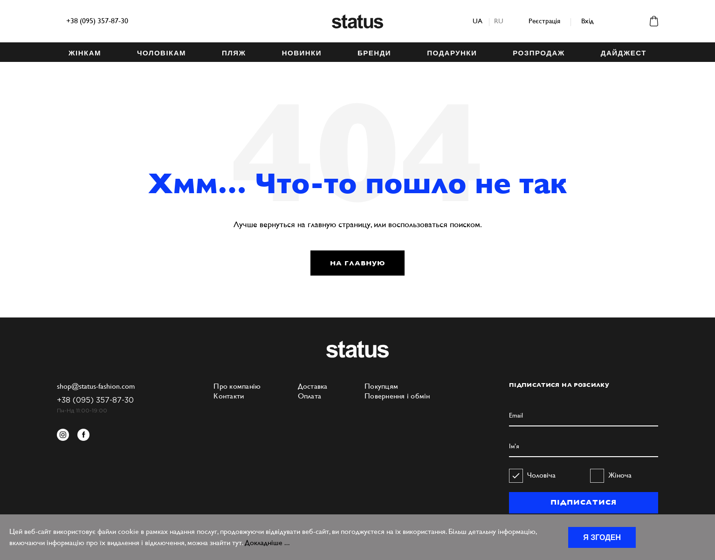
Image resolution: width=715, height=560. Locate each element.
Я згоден (602, 537)
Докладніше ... (267, 542)
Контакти (228, 395)
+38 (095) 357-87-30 (97, 20)
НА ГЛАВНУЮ (357, 263)
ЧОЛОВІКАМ (161, 53)
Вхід (587, 21)
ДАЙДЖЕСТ (623, 53)
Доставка (313, 386)
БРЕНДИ (374, 53)
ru (498, 21)
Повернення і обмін (397, 395)
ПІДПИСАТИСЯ (583, 502)
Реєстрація (544, 21)
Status (357, 21)
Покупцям (381, 386)
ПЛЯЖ (234, 53)
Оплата (310, 395)
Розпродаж (539, 53)
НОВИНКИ (302, 53)
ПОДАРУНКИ (452, 53)
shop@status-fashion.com (96, 386)
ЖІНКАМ (85, 53)
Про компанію (237, 386)
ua (477, 21)
